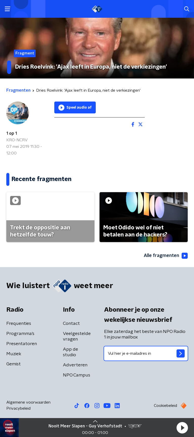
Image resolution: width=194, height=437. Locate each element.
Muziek (13, 354)
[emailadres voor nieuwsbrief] (146, 353)
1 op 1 (11, 133)
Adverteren (75, 365)
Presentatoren (21, 344)
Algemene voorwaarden (28, 402)
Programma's (20, 333)
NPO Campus (76, 375)
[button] (182, 428)
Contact (71, 323)
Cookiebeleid (165, 406)
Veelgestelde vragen (77, 336)
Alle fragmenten (166, 256)
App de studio (70, 352)
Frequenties (18, 323)
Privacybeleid (18, 408)
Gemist (13, 364)
